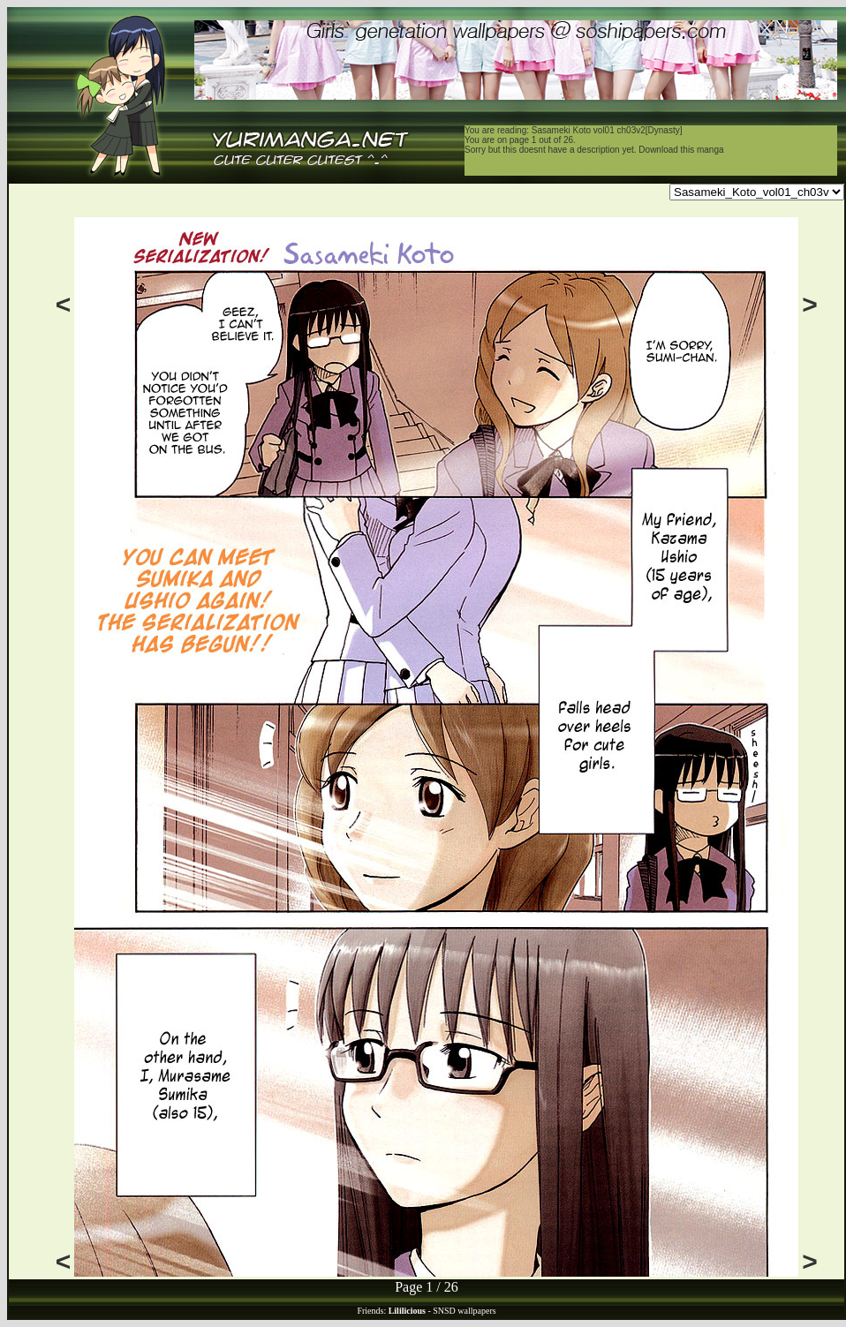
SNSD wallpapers (464, 1311)
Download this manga (680, 150)
